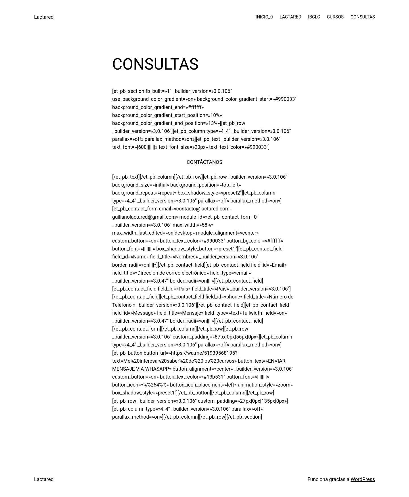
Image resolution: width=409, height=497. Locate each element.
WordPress (362, 479)
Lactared (44, 17)
